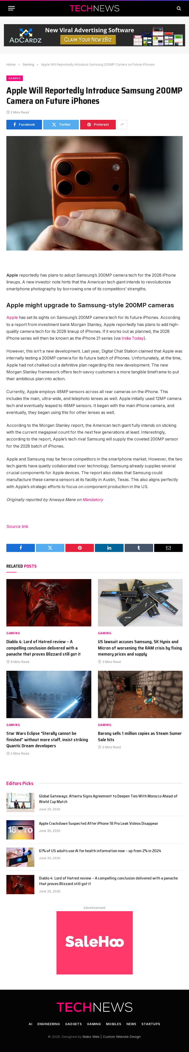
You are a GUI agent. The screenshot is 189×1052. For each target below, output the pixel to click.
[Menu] (11, 8)
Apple (12, 317)
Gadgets (73, 1024)
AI (30, 1024)
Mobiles (113, 1024)
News (131, 1024)
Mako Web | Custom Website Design (112, 1037)
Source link (17, 526)
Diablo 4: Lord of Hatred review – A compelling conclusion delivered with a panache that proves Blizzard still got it (43, 648)
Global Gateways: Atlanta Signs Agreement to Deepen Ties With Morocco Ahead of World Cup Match (108, 799)
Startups (150, 1024)
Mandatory (92, 499)
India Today (133, 338)
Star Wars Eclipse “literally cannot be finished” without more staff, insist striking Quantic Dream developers (47, 739)
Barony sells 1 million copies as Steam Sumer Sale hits (140, 736)
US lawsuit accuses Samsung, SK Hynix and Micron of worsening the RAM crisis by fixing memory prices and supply (140, 648)
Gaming (14, 78)
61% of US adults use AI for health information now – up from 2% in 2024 (100, 851)
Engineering (48, 1024)
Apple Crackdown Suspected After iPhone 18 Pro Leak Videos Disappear (98, 824)
